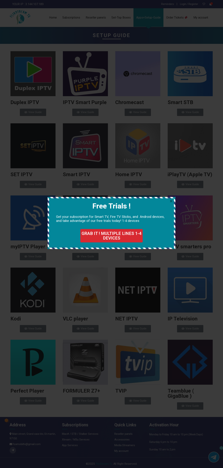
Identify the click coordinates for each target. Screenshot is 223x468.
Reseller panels (96, 17)
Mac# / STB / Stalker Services (80, 434)
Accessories (122, 439)
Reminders (167, 4)
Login (183, 4)
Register (193, 4)
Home (53, 17)
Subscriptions (71, 17)
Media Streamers (124, 445)
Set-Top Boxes (121, 17)
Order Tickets (177, 17)
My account (200, 17)
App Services (70, 445)
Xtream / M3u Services (76, 439)
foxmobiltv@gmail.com (27, 444)
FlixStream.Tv (104, 463)
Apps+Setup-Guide (148, 17)
